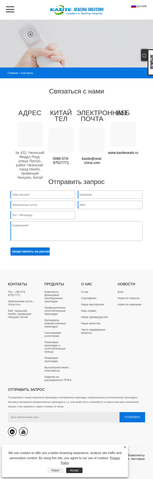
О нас (84, 291)
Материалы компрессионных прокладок (56, 323)
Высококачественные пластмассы (59, 369)
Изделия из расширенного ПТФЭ (58, 378)
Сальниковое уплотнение (53, 334)
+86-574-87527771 (17, 293)
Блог (121, 291)
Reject (55, 470)
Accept (74, 470)
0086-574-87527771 (61, 161)
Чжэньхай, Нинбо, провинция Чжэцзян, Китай (20, 314)
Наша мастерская (92, 304)
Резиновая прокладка (52, 359)
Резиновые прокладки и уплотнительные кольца (55, 347)
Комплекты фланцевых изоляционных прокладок (54, 296)
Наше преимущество (94, 317)
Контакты (27, 73)
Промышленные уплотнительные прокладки (55, 310)
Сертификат (89, 298)
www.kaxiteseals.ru (123, 153)
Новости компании (130, 304)
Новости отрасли (129, 298)
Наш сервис (88, 310)
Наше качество (90, 323)
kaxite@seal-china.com (92, 161)
